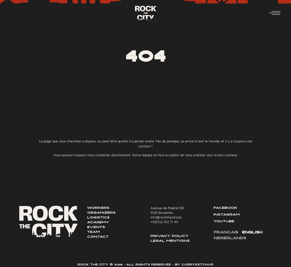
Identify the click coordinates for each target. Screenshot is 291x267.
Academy (98, 222)
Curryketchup (197, 264)
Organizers (101, 213)
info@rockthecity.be (166, 217)
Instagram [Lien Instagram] (226, 215)
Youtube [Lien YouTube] (223, 221)
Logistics (98, 217)
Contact (98, 237)
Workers (98, 208)
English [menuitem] (252, 233)
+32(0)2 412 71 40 (164, 222)
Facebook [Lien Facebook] (225, 208)
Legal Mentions (170, 241)
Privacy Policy (169, 236)
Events (96, 227)
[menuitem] (226, 233)
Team (93, 232)
